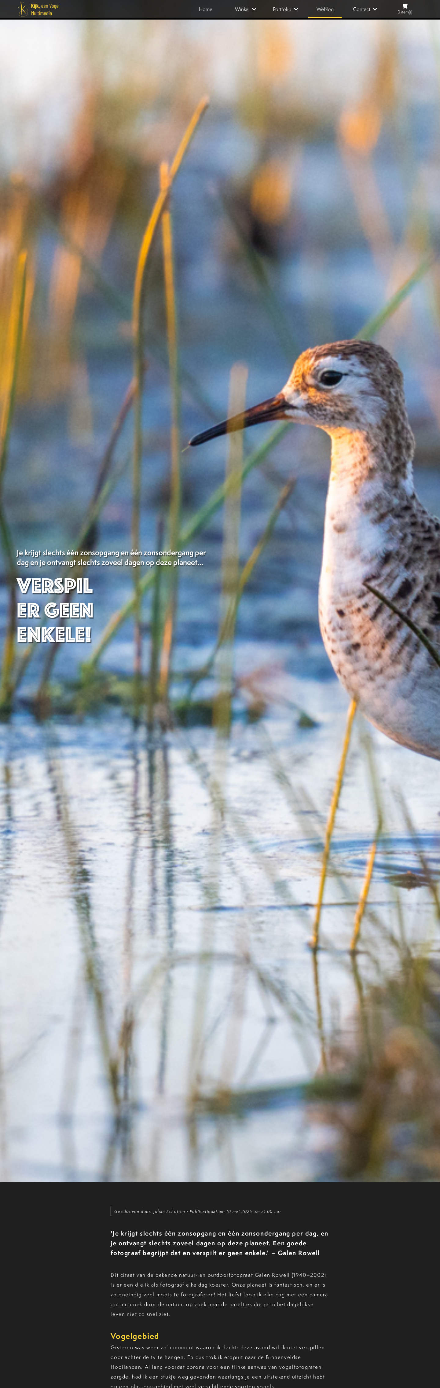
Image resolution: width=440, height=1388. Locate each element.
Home (205, 9)
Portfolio (282, 9)
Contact (361, 9)
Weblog (325, 9)
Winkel (242, 9)
